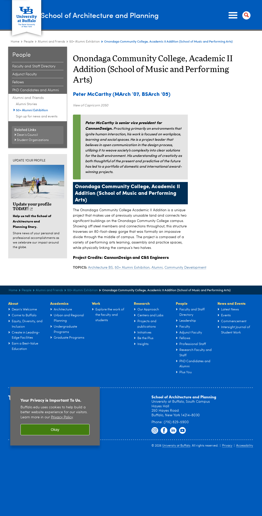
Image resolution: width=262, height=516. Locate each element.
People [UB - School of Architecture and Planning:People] (29, 41)
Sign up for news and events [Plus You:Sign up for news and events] (37, 116)
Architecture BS (100, 267)
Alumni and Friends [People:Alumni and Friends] (51, 41)
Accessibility (244, 445)
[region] (55, 416)
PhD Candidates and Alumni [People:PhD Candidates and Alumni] (35, 90)
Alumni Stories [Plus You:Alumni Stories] (26, 104)
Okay (55, 430)
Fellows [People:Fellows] (18, 82)
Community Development (185, 267)
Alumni (157, 267)
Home (15, 41)
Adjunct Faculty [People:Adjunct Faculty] (24, 74)
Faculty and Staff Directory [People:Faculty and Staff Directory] (34, 66)
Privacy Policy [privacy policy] (62, 417)
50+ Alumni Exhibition (132, 267)
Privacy (227, 445)
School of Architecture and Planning (121, 14)
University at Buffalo (176, 445)
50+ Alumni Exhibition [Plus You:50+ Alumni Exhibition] (84, 41)
